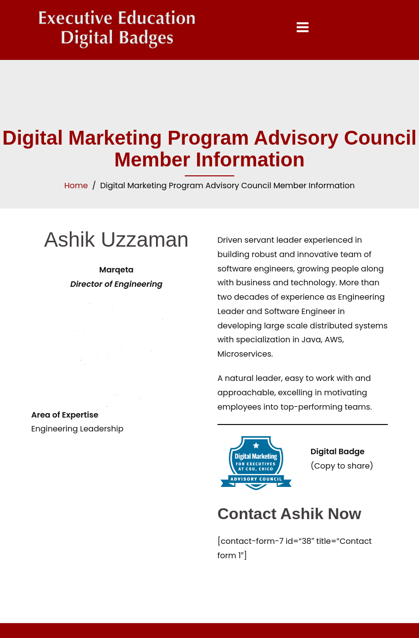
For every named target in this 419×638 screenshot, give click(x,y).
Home (76, 185)
